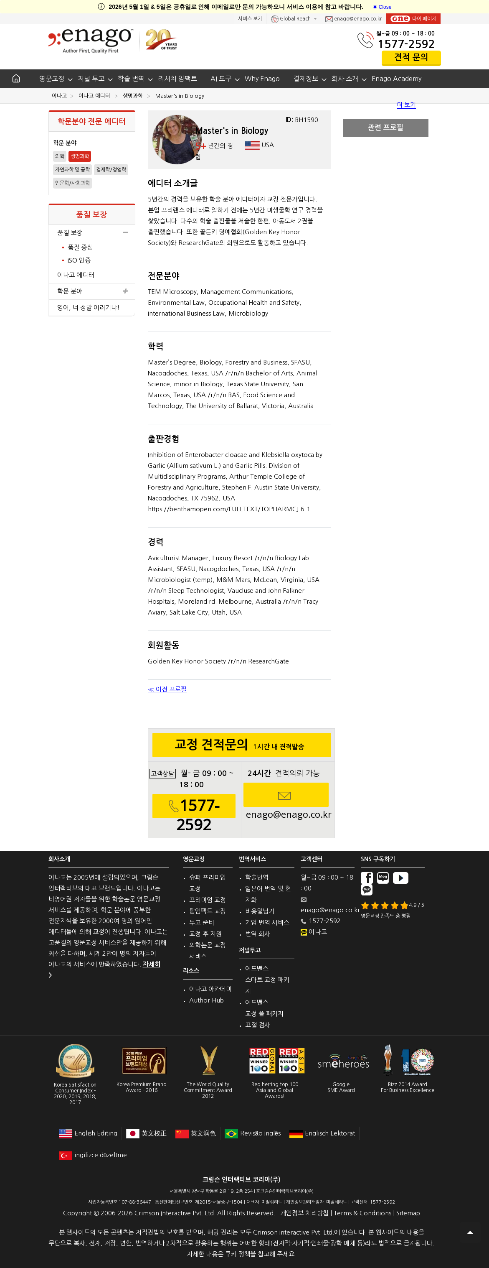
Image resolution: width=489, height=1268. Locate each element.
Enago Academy (396, 78)
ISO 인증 (79, 260)
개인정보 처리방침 (304, 1213)
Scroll (470, 1232)
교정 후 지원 (205, 934)
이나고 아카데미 (210, 989)
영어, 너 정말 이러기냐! (88, 307)
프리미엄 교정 (207, 900)
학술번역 (257, 877)
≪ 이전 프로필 (167, 689)
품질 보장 (92, 233)
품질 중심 (80, 247)
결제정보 (305, 78)
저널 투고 (91, 78)
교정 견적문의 (242, 747)
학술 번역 (131, 78)
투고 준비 (201, 922)
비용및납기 (259, 911)
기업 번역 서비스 (267, 922)
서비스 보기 (250, 18)
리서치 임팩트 (177, 78)
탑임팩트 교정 (207, 911)
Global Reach (291, 19)
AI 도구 (220, 78)
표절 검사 (257, 1025)
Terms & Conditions (362, 1213)
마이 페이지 (413, 18)
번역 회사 (257, 934)
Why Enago (262, 78)
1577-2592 (406, 44)
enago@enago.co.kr (353, 19)
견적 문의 (411, 57)
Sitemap (408, 1213)
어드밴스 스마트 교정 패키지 (267, 979)
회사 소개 (345, 78)
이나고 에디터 (75, 275)
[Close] (382, 7)
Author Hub (206, 1000)
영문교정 (51, 78)
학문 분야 (92, 291)
